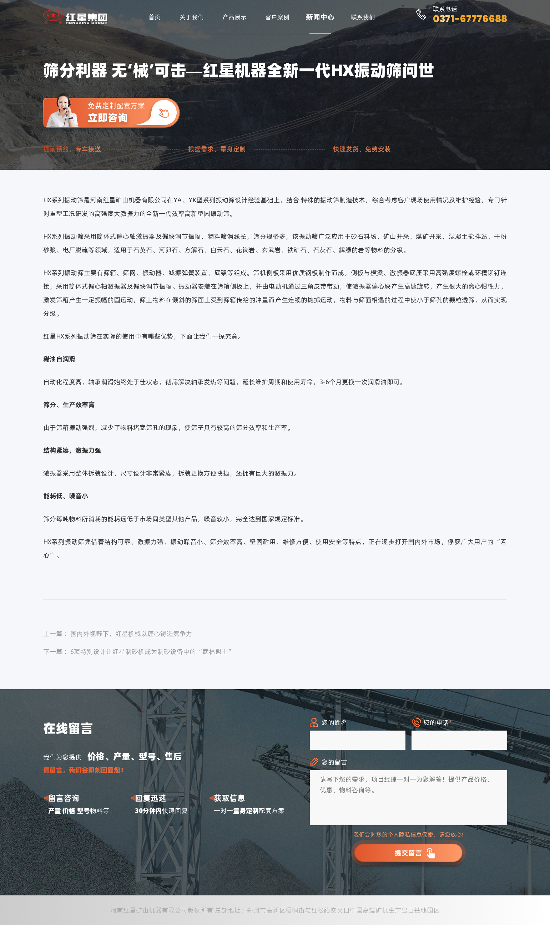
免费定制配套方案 (134, 112)
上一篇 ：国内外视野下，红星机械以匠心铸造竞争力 (118, 633)
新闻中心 (320, 17)
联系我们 (363, 17)
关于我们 (192, 17)
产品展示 (234, 17)
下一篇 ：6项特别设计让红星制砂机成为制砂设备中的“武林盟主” (139, 651)
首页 (154, 17)
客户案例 (277, 17)
